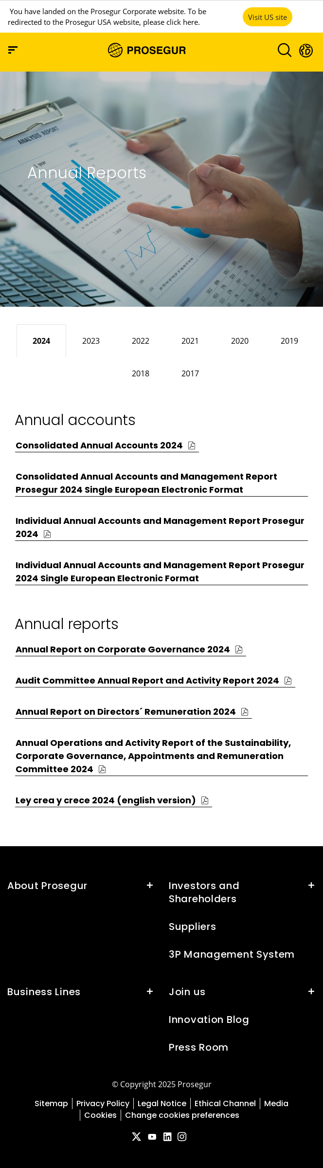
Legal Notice (162, 1103)
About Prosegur (47, 885)
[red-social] (136, 1137)
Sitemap (51, 1103)
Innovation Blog (209, 1019)
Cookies (100, 1115)
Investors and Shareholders (204, 892)
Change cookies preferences (182, 1115)
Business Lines (44, 992)
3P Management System (232, 954)
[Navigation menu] (13, 49)
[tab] (41, 340)
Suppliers (192, 926)
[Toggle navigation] (281, 50)
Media (276, 1103)
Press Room (199, 1047)
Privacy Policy (102, 1103)
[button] (305, 50)
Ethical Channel (225, 1103)
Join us (187, 992)
